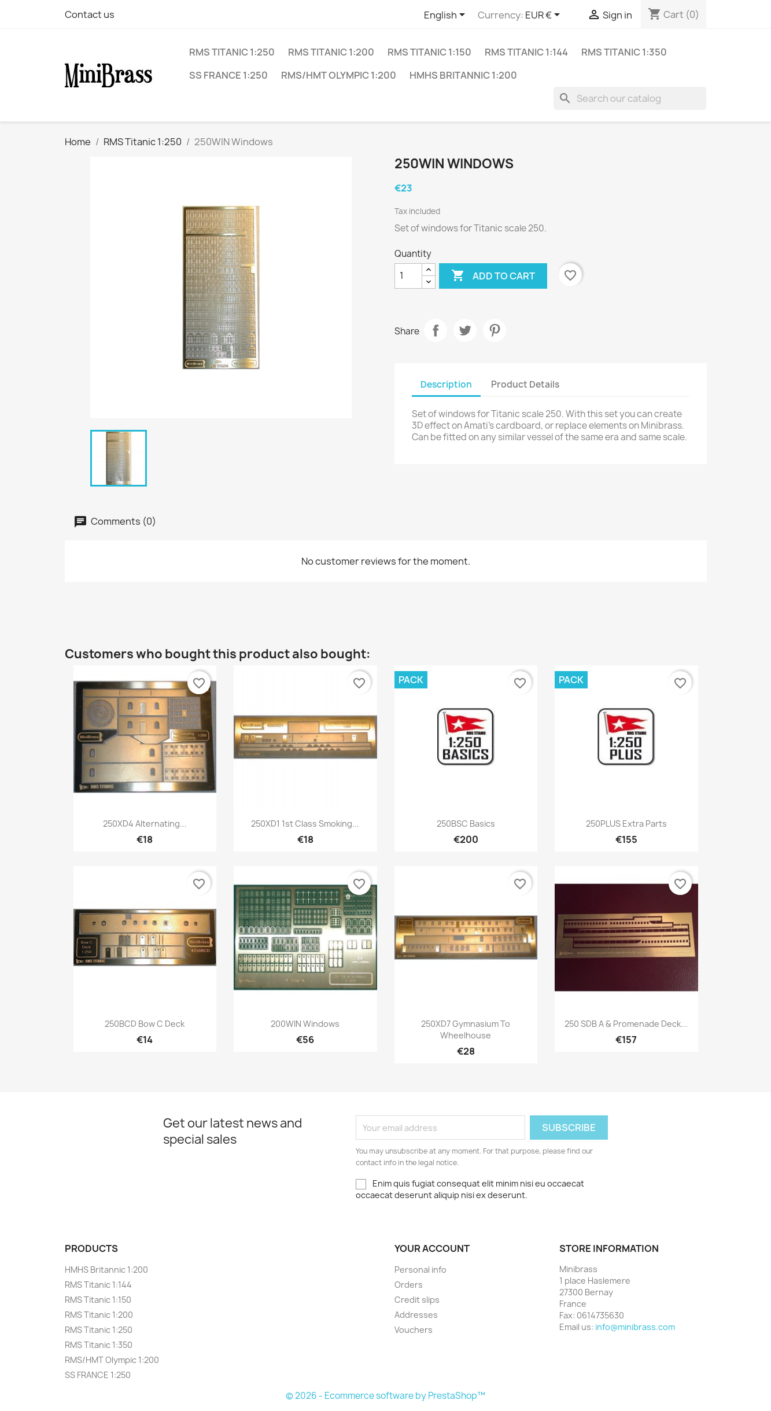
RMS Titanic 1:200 (331, 52)
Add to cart (493, 275)
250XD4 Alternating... (145, 823)
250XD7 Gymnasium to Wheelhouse (465, 1029)
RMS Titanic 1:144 (526, 52)
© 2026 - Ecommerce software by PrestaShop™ (385, 1396)
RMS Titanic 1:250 (232, 52)
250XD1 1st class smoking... (305, 823)
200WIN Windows (305, 1023)
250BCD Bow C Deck (145, 1023)
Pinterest (494, 330)
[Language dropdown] (446, 16)
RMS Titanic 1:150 (429, 52)
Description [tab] (446, 384)
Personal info (420, 1269)
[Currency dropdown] (544, 16)
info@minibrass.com (635, 1326)
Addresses (416, 1314)
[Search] (630, 98)
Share (435, 330)
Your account (432, 1248)
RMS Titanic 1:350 (624, 52)
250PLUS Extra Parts (626, 823)
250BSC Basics (466, 823)
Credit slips (417, 1299)
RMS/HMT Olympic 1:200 (338, 75)
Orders (408, 1284)
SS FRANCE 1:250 (228, 75)
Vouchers (413, 1329)
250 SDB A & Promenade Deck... (626, 1023)
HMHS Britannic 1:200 (463, 75)
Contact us (90, 14)
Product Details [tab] (525, 384)
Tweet (465, 330)
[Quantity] (408, 276)
